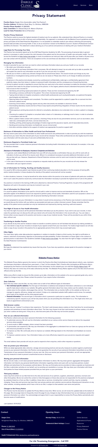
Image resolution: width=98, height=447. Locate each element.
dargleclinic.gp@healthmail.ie (29, 435)
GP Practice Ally (43, 445)
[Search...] (46, 5)
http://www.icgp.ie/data (27, 56)
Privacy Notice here (80, 266)
